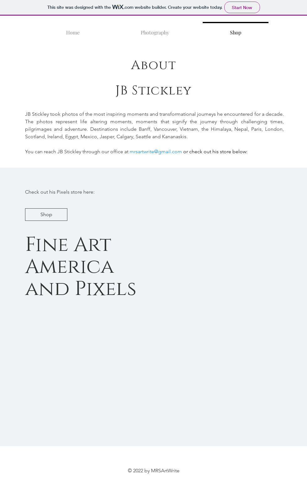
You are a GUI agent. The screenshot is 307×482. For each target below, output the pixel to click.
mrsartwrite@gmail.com (156, 152)
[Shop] (46, 214)
